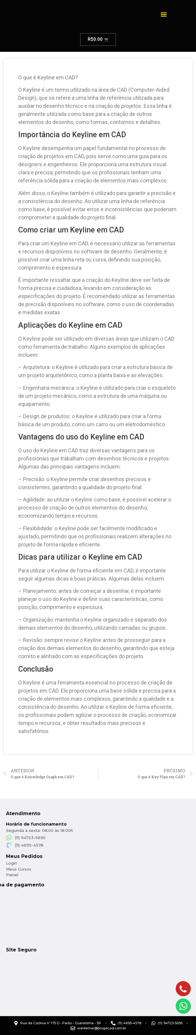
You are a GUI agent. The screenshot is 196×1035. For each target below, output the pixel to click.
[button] (163, 14)
